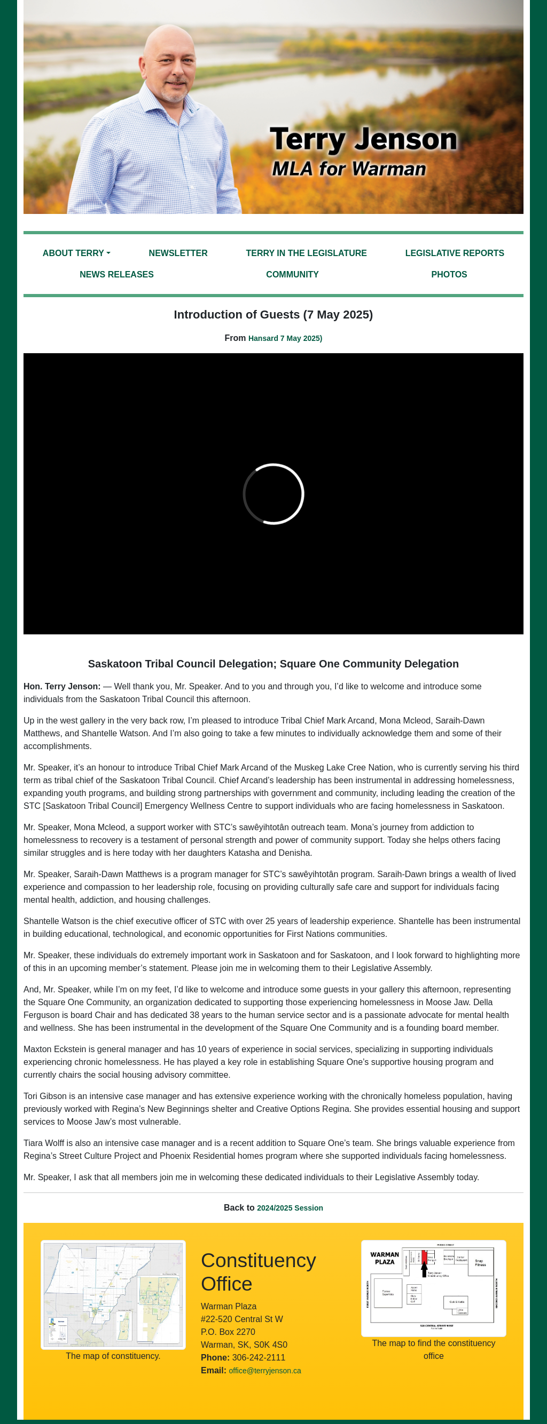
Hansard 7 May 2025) (285, 338)
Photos (449, 274)
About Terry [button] (73, 253)
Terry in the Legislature (306, 253)
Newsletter (178, 253)
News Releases (117, 274)
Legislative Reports (455, 253)
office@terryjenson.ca (265, 1370)
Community (292, 274)
